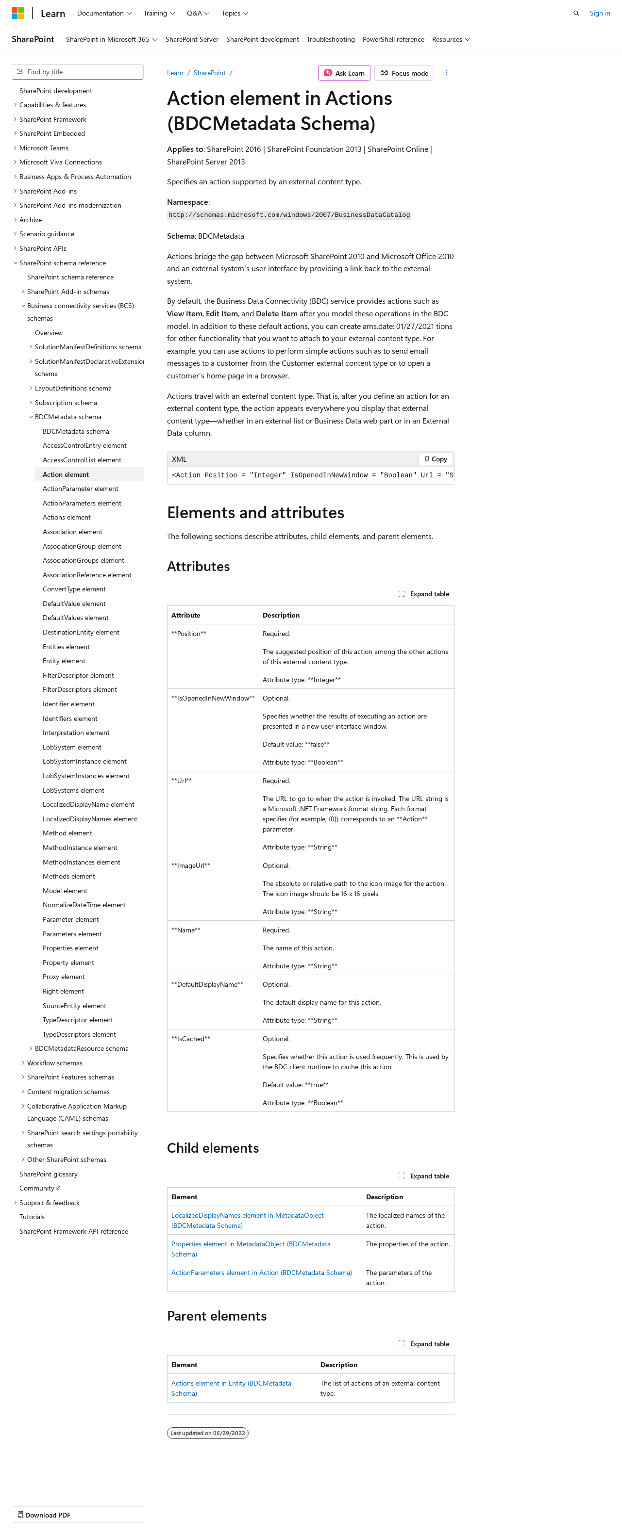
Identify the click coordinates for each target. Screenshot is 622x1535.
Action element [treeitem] (66, 474)
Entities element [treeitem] (66, 646)
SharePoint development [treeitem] (55, 90)
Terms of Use (260, 1505)
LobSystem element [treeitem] (72, 746)
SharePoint (210, 72)
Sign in (600, 12)
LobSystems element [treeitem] (73, 790)
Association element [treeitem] (72, 531)
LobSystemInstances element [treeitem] (86, 775)
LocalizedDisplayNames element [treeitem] (90, 818)
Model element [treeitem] (65, 890)
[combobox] (78, 72)
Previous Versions (88, 1505)
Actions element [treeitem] (67, 517)
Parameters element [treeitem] (72, 933)
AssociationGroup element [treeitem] (82, 546)
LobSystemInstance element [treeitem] (85, 761)
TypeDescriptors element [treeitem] (79, 1034)
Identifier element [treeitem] (69, 703)
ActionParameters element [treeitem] (82, 502)
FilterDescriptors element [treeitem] (80, 689)
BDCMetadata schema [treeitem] (76, 431)
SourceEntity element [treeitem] (74, 1005)
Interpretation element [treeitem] (76, 732)
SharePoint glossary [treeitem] (48, 1173)
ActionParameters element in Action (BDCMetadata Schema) (261, 1272)
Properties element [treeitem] (71, 947)
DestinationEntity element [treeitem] (81, 632)
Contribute (174, 1505)
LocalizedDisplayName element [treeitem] (88, 804)
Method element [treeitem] (67, 832)
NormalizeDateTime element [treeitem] (84, 904)
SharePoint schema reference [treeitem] (70, 276)
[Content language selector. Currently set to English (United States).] (56, 1482)
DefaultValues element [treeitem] (76, 617)
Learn (175, 72)
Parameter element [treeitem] (71, 919)
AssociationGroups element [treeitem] (83, 560)
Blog (132, 1505)
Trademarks (308, 1505)
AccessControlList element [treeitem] (82, 459)
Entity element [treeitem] (64, 660)
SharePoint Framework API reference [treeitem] (73, 1231)
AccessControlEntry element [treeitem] (85, 445)
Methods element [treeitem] (69, 876)
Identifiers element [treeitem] (70, 718)
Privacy (212, 1505)
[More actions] (446, 73)
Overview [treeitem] (49, 332)
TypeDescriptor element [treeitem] (78, 1019)
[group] (311, 475)
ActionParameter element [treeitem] (80, 488)
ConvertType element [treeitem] (74, 588)
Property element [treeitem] (68, 962)
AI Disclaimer (31, 1505)
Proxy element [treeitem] (64, 976)
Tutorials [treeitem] (32, 1216)
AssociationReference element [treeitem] (87, 574)
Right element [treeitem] (63, 991)
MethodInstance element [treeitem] (80, 847)
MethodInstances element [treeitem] (81, 861)
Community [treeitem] (36, 1187)
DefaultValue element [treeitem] (74, 603)
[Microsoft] (18, 13)
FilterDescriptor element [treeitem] (78, 675)
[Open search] (576, 13)
